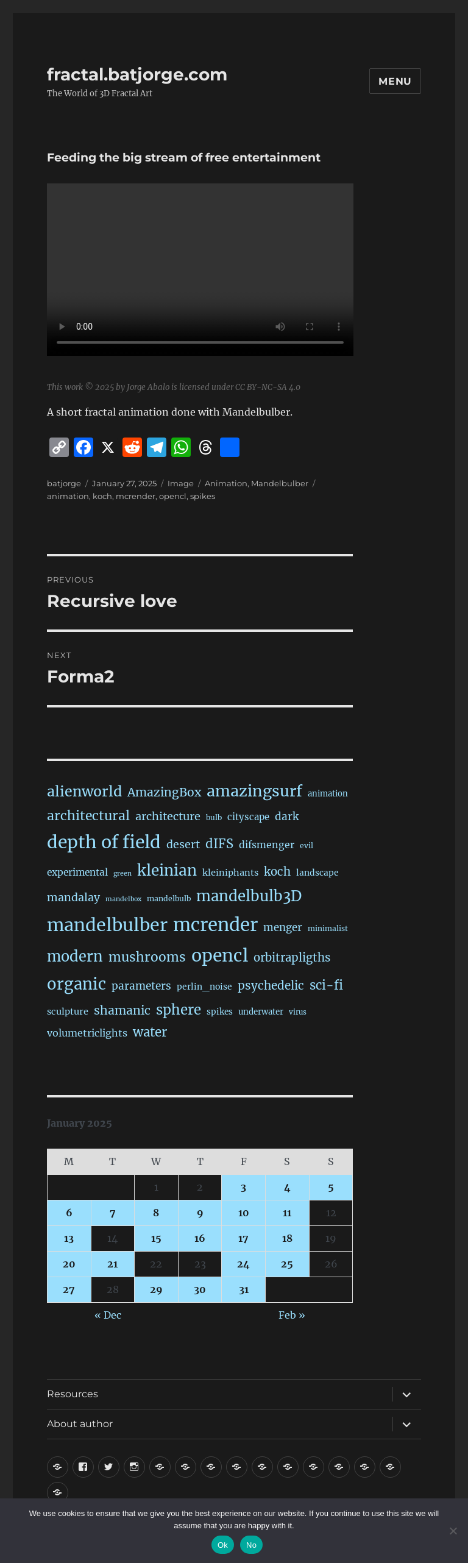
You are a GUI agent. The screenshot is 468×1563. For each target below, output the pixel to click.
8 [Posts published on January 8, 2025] (156, 1213)
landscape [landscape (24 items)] (317, 872)
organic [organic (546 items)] (76, 984)
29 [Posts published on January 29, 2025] (156, 1289)
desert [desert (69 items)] (183, 844)
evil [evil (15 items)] (306, 845)
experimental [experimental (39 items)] (77, 872)
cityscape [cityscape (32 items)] (248, 817)
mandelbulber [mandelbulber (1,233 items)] (107, 925)
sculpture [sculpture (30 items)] (67, 1011)
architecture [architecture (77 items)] (167, 816)
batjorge (64, 483)
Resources (72, 1394)
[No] (453, 1531)
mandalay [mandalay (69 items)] (73, 897)
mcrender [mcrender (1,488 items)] (215, 924)
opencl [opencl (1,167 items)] (219, 955)
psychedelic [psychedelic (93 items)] (271, 985)
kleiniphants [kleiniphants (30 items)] (230, 872)
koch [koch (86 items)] (277, 872)
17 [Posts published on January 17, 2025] (243, 1238)
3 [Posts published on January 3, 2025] (243, 1187)
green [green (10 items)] (122, 873)
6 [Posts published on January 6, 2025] (69, 1213)
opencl (172, 496)
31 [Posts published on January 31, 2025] (244, 1289)
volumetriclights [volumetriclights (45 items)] (87, 1033)
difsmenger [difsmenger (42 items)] (266, 844)
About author (80, 1424)
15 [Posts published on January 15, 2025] (156, 1238)
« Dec (107, 1315)
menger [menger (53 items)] (282, 927)
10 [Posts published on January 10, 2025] (243, 1213)
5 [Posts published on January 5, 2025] (331, 1187)
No (251, 1545)
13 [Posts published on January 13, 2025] (69, 1238)
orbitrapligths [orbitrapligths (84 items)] (292, 958)
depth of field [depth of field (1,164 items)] (104, 842)
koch (102, 496)
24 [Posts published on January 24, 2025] (243, 1264)
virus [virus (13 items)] (298, 1012)
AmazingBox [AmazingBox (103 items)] (164, 792)
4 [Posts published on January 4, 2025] (287, 1187)
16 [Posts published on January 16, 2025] (199, 1238)
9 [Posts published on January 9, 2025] (200, 1213)
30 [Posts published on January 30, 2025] (200, 1289)
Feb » (291, 1315)
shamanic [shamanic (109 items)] (122, 1010)
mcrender (135, 496)
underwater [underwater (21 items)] (260, 1012)
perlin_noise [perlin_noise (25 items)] (204, 986)
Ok (223, 1545)
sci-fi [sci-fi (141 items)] (326, 985)
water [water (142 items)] (150, 1032)
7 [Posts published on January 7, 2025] (113, 1213)
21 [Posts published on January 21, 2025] (112, 1264)
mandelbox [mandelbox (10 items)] (123, 899)
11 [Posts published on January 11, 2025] (287, 1213)
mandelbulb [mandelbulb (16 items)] (169, 898)
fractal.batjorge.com (137, 74)
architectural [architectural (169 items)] (88, 815)
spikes (202, 496)
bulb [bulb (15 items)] (214, 817)
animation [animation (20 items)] (328, 794)
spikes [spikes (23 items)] (220, 1012)
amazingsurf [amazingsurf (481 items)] (254, 791)
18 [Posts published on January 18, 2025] (287, 1238)
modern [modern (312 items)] (75, 956)
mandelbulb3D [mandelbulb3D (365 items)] (249, 896)
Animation (226, 483)
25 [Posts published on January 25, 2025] (287, 1264)
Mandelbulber (279, 483)
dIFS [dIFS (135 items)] (219, 844)
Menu (395, 81)
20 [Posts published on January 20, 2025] (69, 1264)
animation (68, 496)
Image (181, 483)
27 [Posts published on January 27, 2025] (69, 1289)
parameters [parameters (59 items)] (141, 986)
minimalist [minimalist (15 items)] (328, 928)
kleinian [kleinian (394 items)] (167, 870)
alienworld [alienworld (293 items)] (84, 791)
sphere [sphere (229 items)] (178, 1009)
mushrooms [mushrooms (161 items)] (147, 957)
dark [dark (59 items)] (287, 816)
